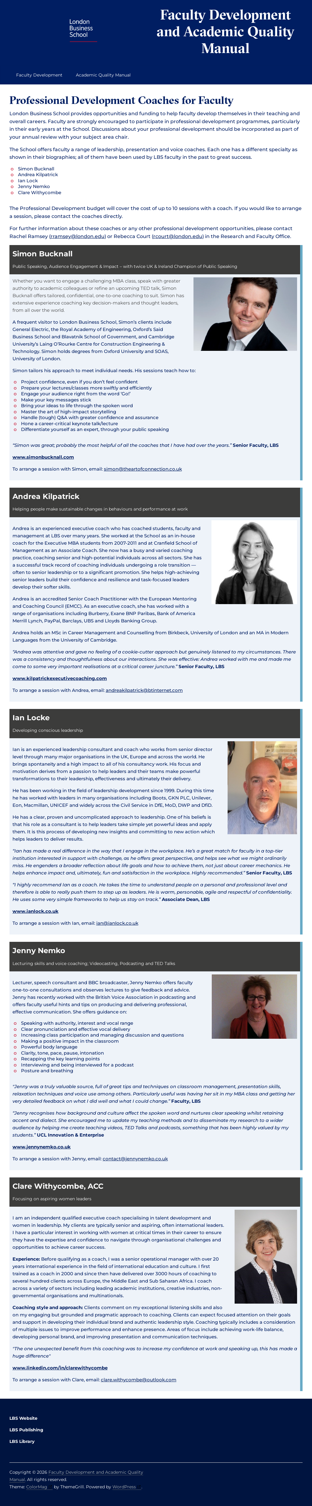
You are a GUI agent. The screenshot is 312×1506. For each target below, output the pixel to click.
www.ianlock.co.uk (35, 911)
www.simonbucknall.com (43, 457)
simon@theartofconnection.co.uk (143, 469)
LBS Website (23, 1418)
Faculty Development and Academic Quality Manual (225, 31)
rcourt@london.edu (177, 236)
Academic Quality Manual (103, 75)
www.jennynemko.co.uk (41, 1147)
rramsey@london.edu (78, 236)
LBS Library (21, 1441)
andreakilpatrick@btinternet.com (144, 690)
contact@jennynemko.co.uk (135, 1159)
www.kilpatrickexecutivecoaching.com (59, 678)
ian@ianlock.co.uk (117, 923)
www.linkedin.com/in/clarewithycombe (60, 1368)
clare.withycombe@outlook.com (138, 1380)
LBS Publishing (26, 1430)
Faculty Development (39, 75)
